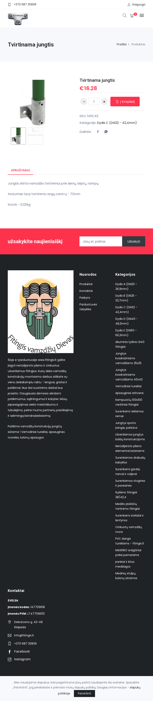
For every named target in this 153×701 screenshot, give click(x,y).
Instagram (19, 659)
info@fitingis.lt (24, 635)
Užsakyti (133, 241)
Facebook (19, 651)
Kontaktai (86, 291)
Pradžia (122, 44)
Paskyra (84, 298)
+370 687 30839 (25, 4)
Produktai (85, 284)
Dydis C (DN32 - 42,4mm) (117, 122)
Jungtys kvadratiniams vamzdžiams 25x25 (128, 358)
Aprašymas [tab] (20, 170)
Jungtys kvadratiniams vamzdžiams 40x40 (129, 374)
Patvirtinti (84, 693)
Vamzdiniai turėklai (128, 386)
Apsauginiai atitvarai (129, 393)
